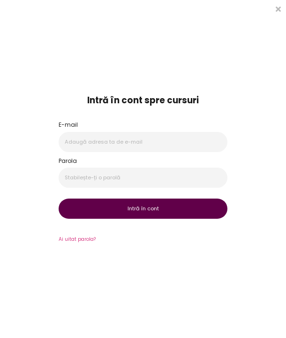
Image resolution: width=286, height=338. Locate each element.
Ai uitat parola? (77, 239)
